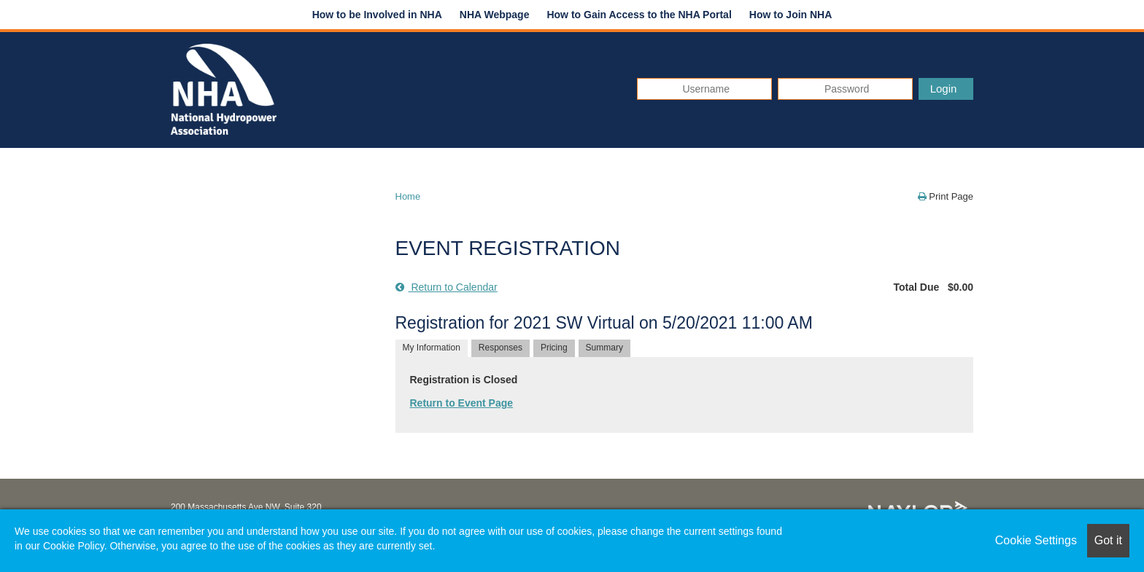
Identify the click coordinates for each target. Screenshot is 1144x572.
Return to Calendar (446, 287)
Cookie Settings (1036, 540)
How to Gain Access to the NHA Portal (638, 14)
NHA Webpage (495, 14)
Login (943, 88)
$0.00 (960, 287)
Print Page (945, 196)
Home (408, 196)
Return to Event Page (462, 403)
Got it (1108, 540)
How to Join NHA (790, 14)
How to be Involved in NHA (377, 14)
